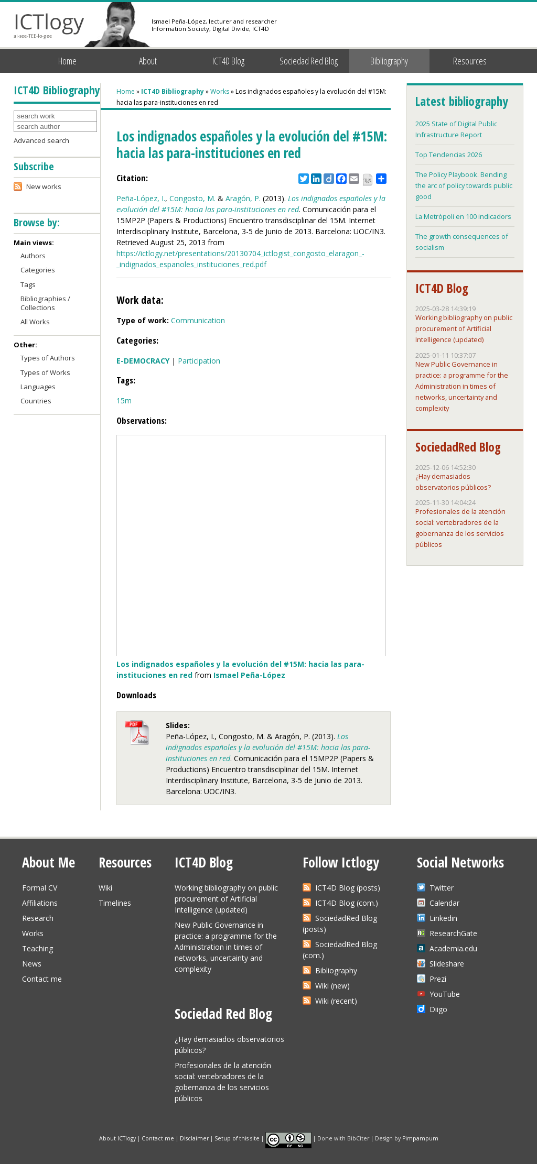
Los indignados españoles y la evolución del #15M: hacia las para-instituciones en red (268, 747)
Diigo (438, 1009)
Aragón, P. (243, 198)
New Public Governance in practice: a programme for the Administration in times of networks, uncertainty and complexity (461, 386)
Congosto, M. (192, 198)
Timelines (115, 903)
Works (219, 91)
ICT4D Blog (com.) (346, 903)
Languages (38, 386)
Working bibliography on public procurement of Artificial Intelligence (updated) (463, 328)
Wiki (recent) (336, 1001)
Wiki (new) (332, 986)
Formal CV (39, 888)
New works (43, 186)
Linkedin (443, 918)
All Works (35, 321)
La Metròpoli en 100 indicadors (463, 216)
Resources (470, 60)
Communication (198, 320)
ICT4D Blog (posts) (347, 888)
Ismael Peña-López (249, 675)
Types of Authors (47, 358)
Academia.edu (453, 948)
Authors (33, 255)
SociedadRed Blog (458, 446)
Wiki (105, 888)
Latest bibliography (461, 101)
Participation (199, 361)
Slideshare (446, 964)
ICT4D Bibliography (172, 91)
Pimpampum (420, 1137)
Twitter (441, 888)
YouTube (444, 994)
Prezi (437, 979)
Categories (37, 269)
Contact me (42, 979)
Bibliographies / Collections (45, 303)
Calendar (444, 903)
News (31, 964)
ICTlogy (49, 26)
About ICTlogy (117, 1137)
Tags (28, 284)
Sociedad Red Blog (309, 60)
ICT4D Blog (228, 60)
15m (124, 400)
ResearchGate (453, 933)
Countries (35, 400)
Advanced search (41, 140)
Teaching (37, 948)
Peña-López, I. (140, 198)
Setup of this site (237, 1137)
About (148, 60)
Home (67, 60)
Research (37, 918)
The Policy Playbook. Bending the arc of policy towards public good (463, 185)
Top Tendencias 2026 (448, 154)
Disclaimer (194, 1137)
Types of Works (45, 372)
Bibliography (389, 60)
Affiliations (40, 903)
